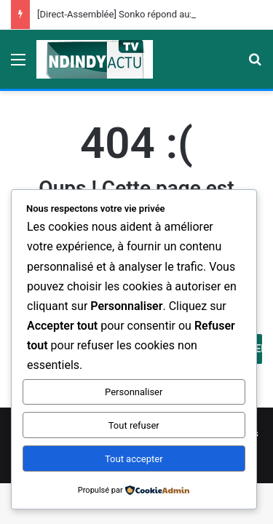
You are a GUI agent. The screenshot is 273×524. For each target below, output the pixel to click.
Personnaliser (133, 391)
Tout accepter (134, 458)
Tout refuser (133, 425)
